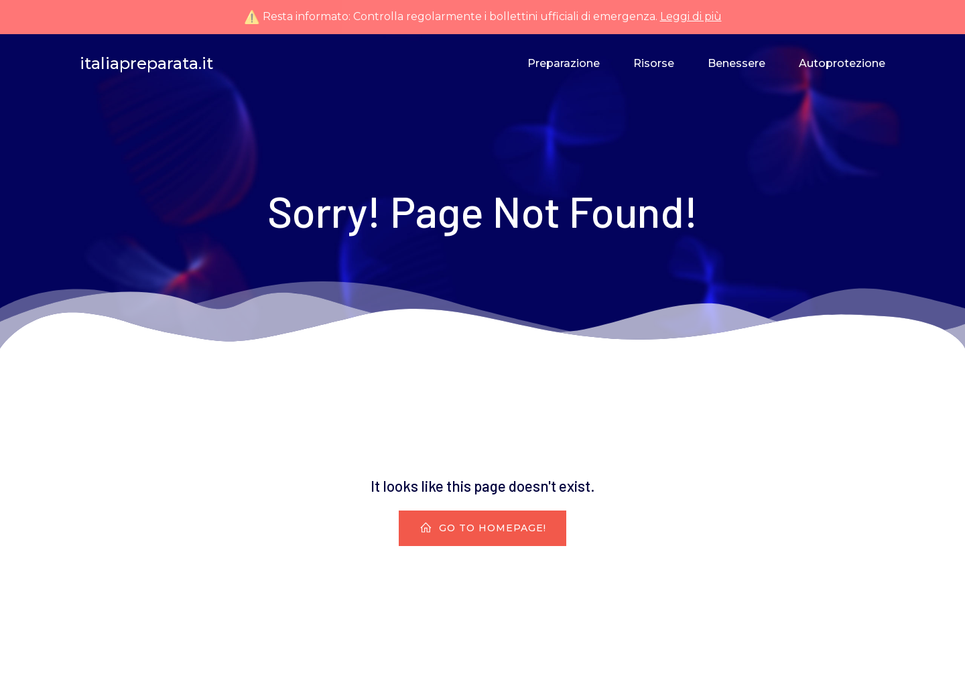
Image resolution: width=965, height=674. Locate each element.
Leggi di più (691, 16)
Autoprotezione (842, 64)
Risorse (653, 64)
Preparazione (563, 64)
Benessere (736, 64)
